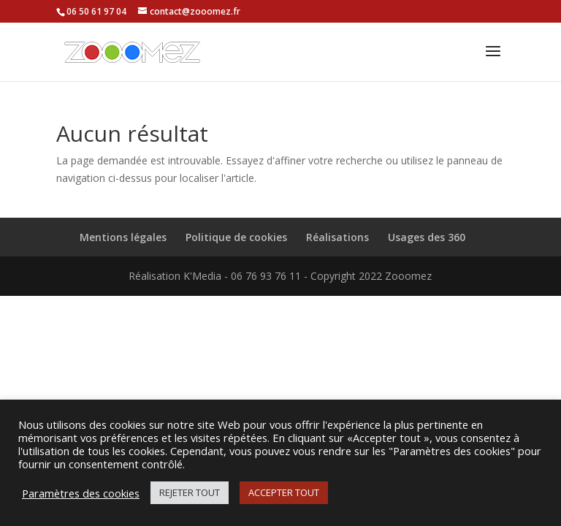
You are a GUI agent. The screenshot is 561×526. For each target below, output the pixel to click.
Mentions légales (123, 237)
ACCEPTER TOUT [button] (283, 492)
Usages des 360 (426, 237)
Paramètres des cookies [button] (81, 493)
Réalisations (337, 237)
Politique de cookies (236, 237)
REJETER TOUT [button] (189, 492)
